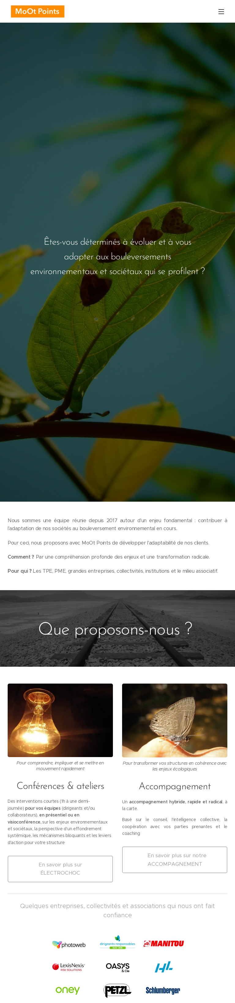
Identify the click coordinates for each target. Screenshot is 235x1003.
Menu (221, 11)
